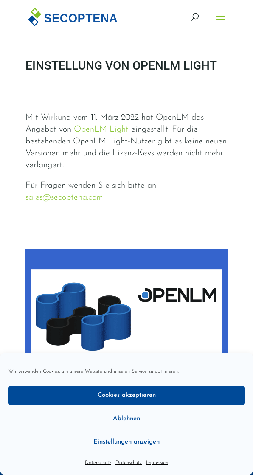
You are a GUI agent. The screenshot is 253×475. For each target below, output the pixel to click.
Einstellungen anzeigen (126, 442)
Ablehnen (126, 419)
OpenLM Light (101, 129)
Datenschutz (98, 462)
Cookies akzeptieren (127, 395)
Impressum (157, 462)
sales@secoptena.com (64, 197)
